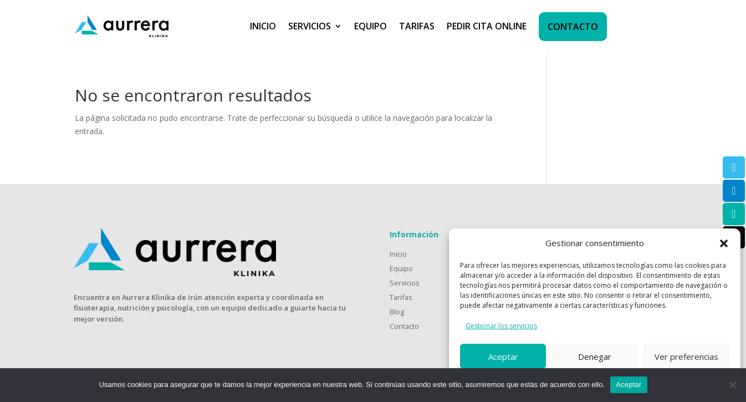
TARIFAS (417, 26)
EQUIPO (370, 26)
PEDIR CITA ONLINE (487, 26)
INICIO (263, 26)
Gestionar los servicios (501, 325)
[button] (723, 243)
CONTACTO (573, 27)
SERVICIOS (309, 26)
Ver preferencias (686, 356)
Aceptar (503, 356)
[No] (732, 384)
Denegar (594, 356)
